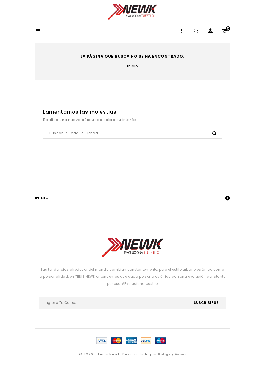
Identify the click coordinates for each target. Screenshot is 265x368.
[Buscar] (132, 133)
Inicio (42, 198)
